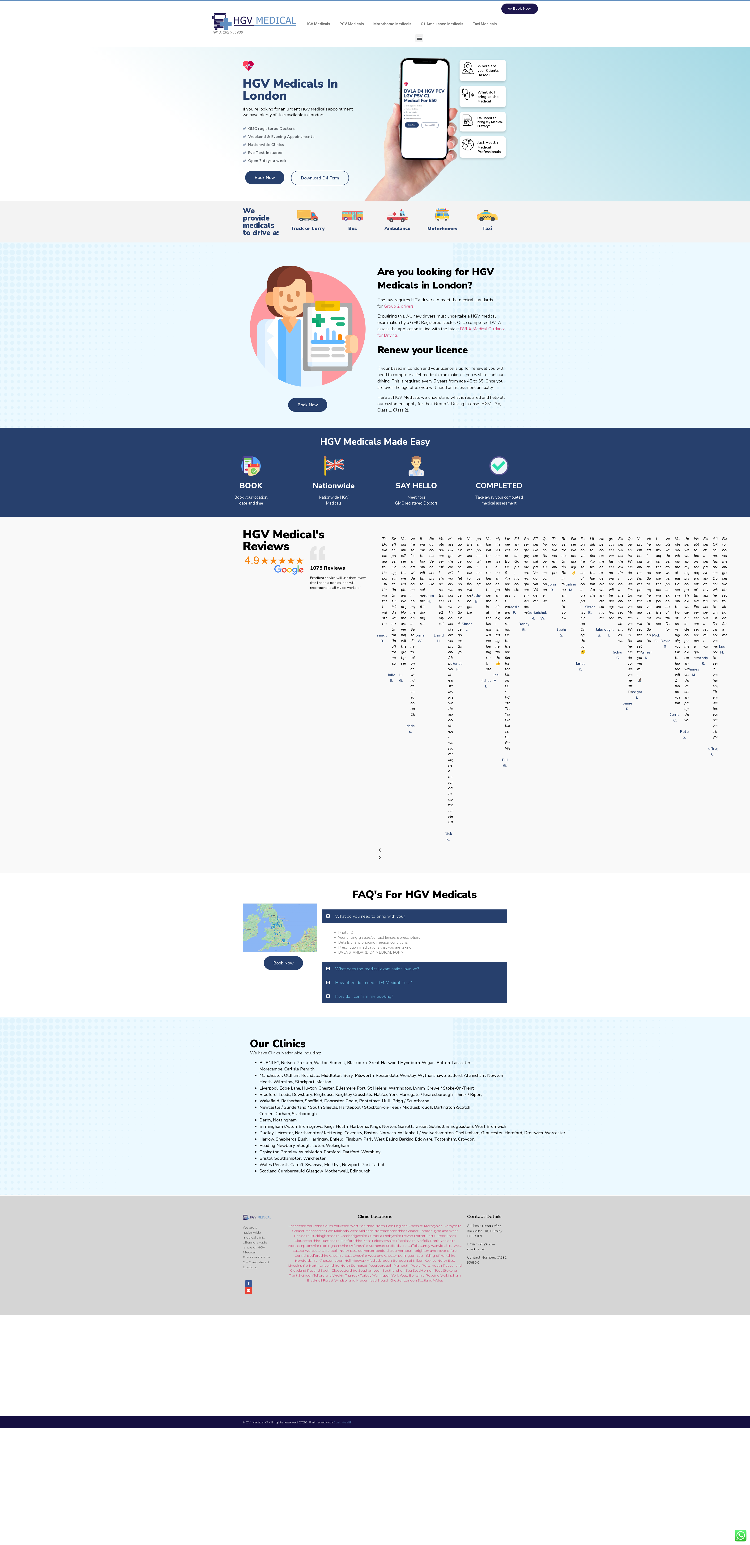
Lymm (419, 1088)
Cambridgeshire (354, 1236)
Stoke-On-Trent (458, 1088)
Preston (304, 1063)
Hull (386, 1101)
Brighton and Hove (430, 1251)
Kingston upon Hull (335, 1261)
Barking (406, 1139)
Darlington (444, 1107)
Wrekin (338, 1275)
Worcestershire (317, 1251)
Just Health (343, 1424)
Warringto (380, 1275)
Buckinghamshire (325, 1236)
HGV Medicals (318, 24)
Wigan (428, 1063)
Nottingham (285, 1120)
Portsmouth (432, 1266)
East (451, 1261)
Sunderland (295, 1107)
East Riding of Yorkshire (435, 1256)
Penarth (281, 1165)
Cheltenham (467, 1133)
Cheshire (416, 1226)
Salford (455, 1075)
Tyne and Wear (446, 1231)
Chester (326, 1088)
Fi (347, 1139)
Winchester (314, 1158)
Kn (425, 1095)
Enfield (337, 1139)
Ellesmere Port (351, 1088)
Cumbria (375, 1236)
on (328, 1082)
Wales (266, 1165)
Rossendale (387, 1075)
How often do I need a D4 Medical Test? (373, 983)
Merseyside (433, 1226)
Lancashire (297, 1226)
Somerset (377, 1246)
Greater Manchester (308, 1231)
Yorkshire (314, 1226)
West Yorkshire (362, 1226)
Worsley (408, 1075)
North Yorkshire (443, 1241)
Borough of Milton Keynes (414, 1261)
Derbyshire (452, 1226)
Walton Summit (329, 1063)
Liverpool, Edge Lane (280, 1088)
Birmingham (271, 1126)
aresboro (436, 1095)
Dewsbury (302, 1095)
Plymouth (401, 1266)
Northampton (308, 1133)
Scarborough (304, 1114)
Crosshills (362, 1095)
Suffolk (413, 1246)
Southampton (287, 1158)
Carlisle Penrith (299, 1069)
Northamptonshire (389, 1231)
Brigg (397, 1101)
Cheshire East (340, 1256)
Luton (318, 1146)
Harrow (267, 1139)
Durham (282, 1114)
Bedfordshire (317, 1256)
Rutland (313, 1271)
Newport (351, 1165)
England (401, 1226)
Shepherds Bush (291, 1139)
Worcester (555, 1133)
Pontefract (369, 1101)
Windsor (341, 1280)
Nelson (288, 1063)
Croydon (466, 1139)
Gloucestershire (307, 1241)
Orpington (269, 1152)
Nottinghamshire (334, 1246)
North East (384, 1226)
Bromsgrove (310, 1126)
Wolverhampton (438, 1133)
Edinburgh (360, 1171)
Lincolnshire (406, 1241)
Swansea (313, 1165)
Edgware (423, 1139)
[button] (419, 38)
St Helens (377, 1088)
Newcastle (270, 1107)
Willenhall (408, 1133)
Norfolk (423, 1241)
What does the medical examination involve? (377, 969)
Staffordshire (396, 1246)
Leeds (284, 1095)
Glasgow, (315, 1171)
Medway (359, 1261)
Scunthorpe (418, 1101)
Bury (348, 1075)
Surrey (425, 1246)
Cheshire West (364, 1256)
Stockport (305, 1082)
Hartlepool (350, 1107)
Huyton (309, 1088)
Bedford (382, 1251)
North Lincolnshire (324, 1266)
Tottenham (445, 1139)
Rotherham (292, 1101)
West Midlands (361, 1231)
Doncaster (334, 1101)
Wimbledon (310, 1152)
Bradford (268, 1095)
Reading (267, 1146)
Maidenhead (366, 1280)
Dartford (351, 1152)
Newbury (286, 1146)
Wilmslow (283, 1082)
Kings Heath (336, 1126)
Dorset (419, 1236)
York (393, 1095)
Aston (291, 1126)
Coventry (353, 1133)
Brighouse (323, 1095)
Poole (415, 1266)
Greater (396, 1280)
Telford (319, 1275)
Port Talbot (373, 1165)
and (380, 1256)
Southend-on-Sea (397, 1271)
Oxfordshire (358, 1246)
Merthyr (332, 1165)
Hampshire (330, 1241)
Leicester (284, 1133)
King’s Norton (383, 1126)
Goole (351, 1101)
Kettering (333, 1133)
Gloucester (492, 1133)
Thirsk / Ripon (468, 1095)
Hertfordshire (351, 1241)
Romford (332, 1152)
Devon (407, 1236)
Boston (371, 1133)
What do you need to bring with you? (370, 916)
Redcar (449, 1266)
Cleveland (298, 1271)
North (442, 1261)
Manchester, (271, 1075)
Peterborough (380, 1266)
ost (323, 1082)
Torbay (365, 1275)
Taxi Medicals (485, 24)
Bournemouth (401, 1251)
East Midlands (337, 1231)
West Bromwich (490, 1126)
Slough (303, 1146)
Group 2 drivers (399, 306)
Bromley (289, 1152)
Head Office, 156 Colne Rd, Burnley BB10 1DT (484, 1231)
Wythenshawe (432, 1075)
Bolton (443, 1063)
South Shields (323, 1107)
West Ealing (386, 1139)
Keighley (343, 1095)
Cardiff (296, 1165)
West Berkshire (412, 1275)
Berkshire (302, 1236)
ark (369, 1139)
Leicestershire (383, 1241)
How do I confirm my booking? (364, 996)
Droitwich (533, 1133)
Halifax (380, 1095)
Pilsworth (364, 1075)
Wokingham (337, 1146)
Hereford (513, 1133)
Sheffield (313, 1101)
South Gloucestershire (339, 1271)
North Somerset (353, 1266)
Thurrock (352, 1275)
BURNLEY (269, 1063)
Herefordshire (306, 1261)
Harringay (318, 1139)
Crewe (433, 1088)
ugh (449, 1095)
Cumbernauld (291, 1171)
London (411, 1280)
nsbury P (357, 1139)
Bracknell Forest (320, 1280)
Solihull (436, 1126)
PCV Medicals (352, 24)
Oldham (291, 1075)
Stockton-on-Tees (382, 1107)
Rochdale (310, 1075)
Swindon (305, 1275)
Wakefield (269, 1101)
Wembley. (371, 1152)
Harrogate (410, 1095)
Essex (451, 1236)
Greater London (419, 1231)
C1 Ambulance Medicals (442, 24)
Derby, (266, 1120)
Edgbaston (460, 1126)
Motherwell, (337, 1171)
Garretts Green (412, 1126)
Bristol (266, 1158)
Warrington (400, 1088)
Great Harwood (384, 1063)
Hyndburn (410, 1063)
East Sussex (436, 1236)
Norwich (387, 1133)
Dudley (266, 1133)
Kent (367, 1241)
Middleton (331, 1075)
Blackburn (357, 1063)
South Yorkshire (336, 1226)
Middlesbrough (417, 1107)
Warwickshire (441, 1246)
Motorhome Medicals (392, 24)
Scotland (268, 1171)
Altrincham (474, 1075)
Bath (334, 1251)
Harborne (359, 1126)
